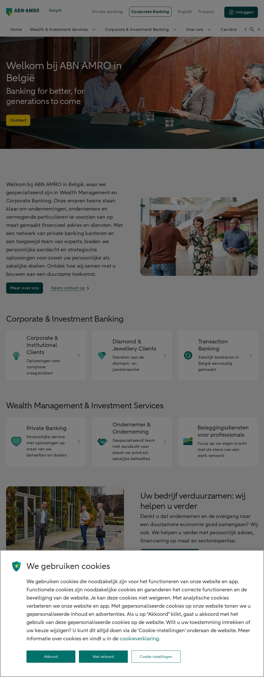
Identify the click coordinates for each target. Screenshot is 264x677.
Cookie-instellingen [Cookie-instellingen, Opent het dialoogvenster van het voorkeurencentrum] (156, 656)
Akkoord (51, 656)
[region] (132, 613)
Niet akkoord (103, 656)
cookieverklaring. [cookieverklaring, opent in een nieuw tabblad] (140, 638)
